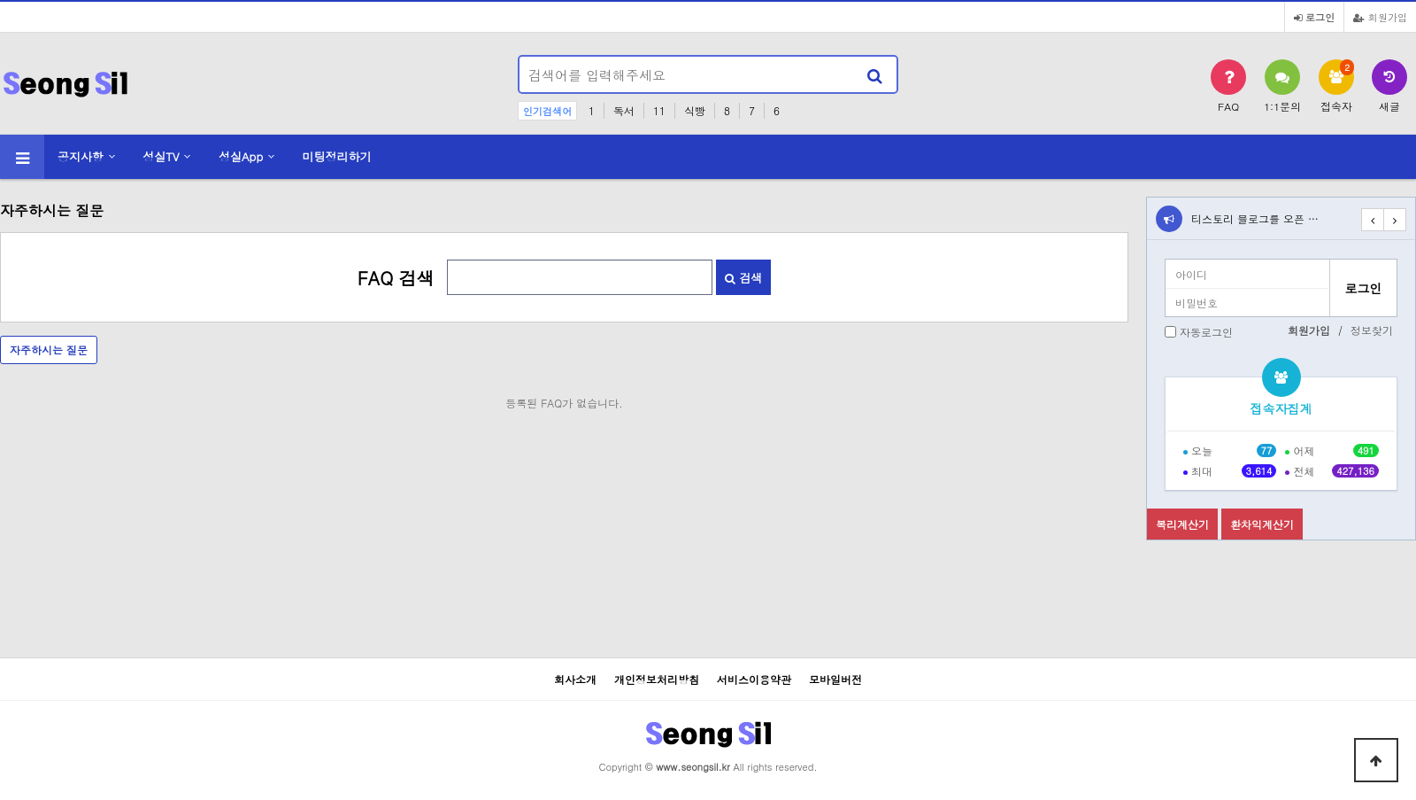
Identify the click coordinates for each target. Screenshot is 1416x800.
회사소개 (575, 679)
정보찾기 (1372, 330)
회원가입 (1380, 17)
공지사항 (81, 156)
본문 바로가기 (0, 0)
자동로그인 (1206, 331)
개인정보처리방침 (656, 679)
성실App (241, 156)
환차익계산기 (1262, 524)
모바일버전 (835, 679)
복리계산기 (1182, 524)
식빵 (694, 110)
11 (659, 110)
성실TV (160, 156)
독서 (624, 110)
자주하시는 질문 (49, 349)
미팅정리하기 (337, 156)
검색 (743, 277)
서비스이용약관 (754, 679)
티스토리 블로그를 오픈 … (1255, 218)
